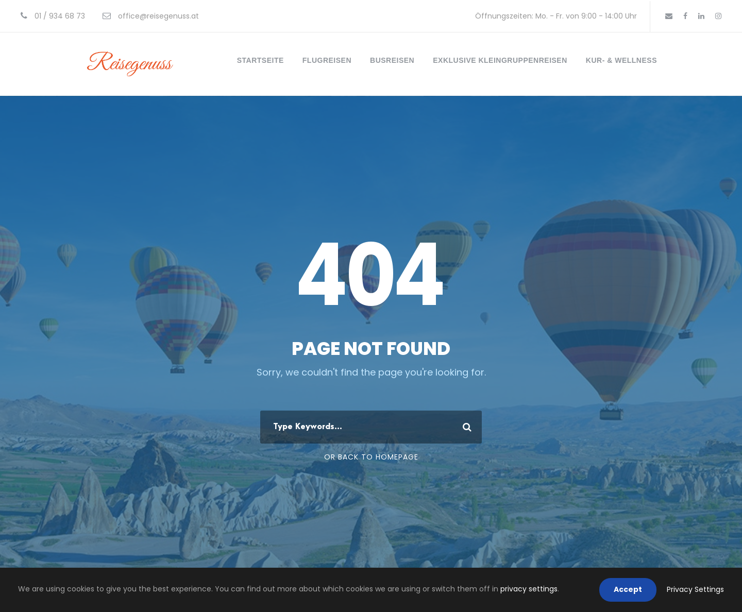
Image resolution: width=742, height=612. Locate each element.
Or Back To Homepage (371, 457)
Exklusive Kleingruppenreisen (500, 60)
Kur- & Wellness (621, 60)
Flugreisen (326, 60)
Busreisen (392, 60)
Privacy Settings (695, 589)
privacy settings (529, 589)
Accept (628, 589)
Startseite (260, 60)
